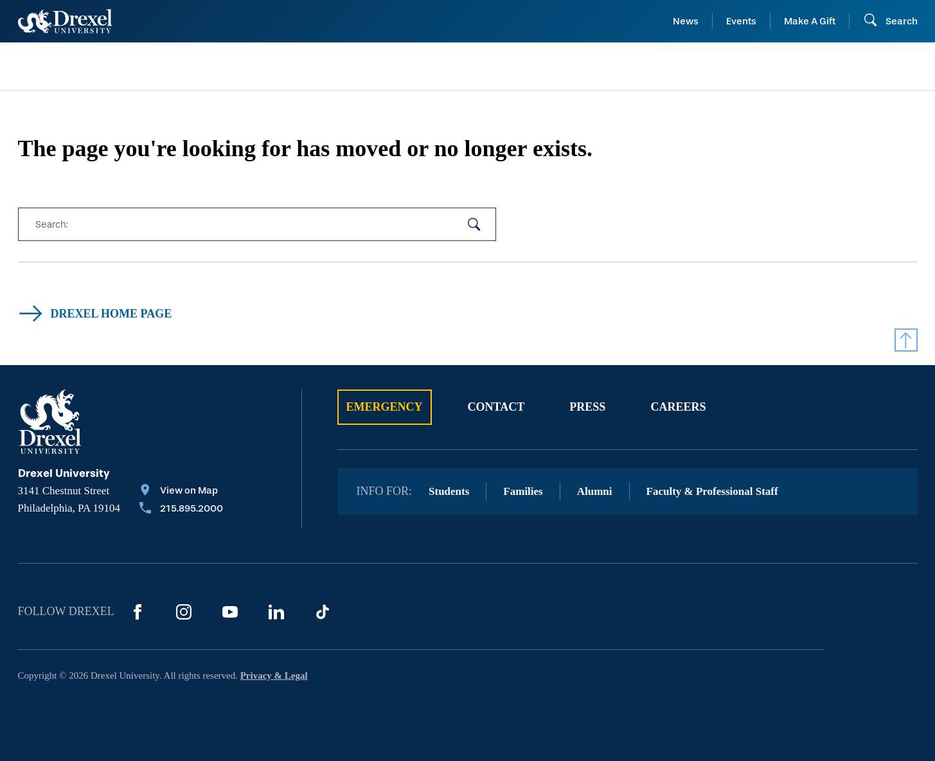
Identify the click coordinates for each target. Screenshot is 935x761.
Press (587, 406)
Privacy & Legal (274, 675)
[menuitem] (119, 66)
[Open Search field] (890, 21)
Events (741, 21)
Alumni (594, 491)
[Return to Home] (65, 21)
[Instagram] (183, 612)
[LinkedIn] (276, 612)
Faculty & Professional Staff (712, 491)
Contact (496, 406)
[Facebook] (137, 612)
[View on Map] (181, 492)
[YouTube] (230, 612)
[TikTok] (322, 612)
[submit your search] (474, 224)
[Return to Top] (906, 340)
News (686, 21)
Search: (51, 224)
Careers (678, 406)
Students (449, 491)
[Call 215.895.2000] (181, 510)
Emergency (384, 406)
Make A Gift (809, 21)
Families (522, 491)
